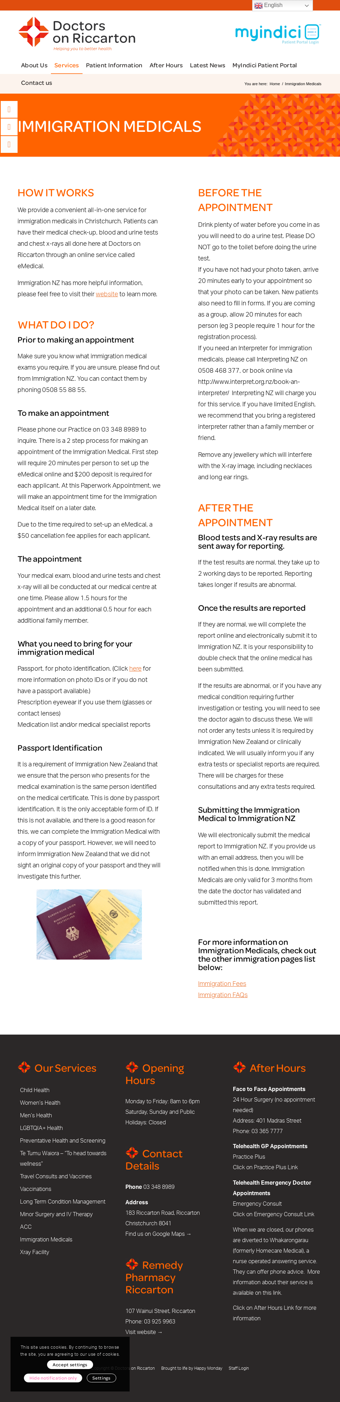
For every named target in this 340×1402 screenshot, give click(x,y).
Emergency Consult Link (284, 1214)
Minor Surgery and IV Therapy (56, 1214)
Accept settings (70, 1364)
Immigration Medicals (46, 1239)
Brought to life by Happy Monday (191, 1368)
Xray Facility (34, 1252)
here (135, 669)
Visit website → (144, 1332)
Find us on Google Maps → (158, 1234)
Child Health (35, 1090)
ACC (26, 1227)
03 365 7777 (267, 1131)
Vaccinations (35, 1189)
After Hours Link (274, 1308)
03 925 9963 (159, 1322)
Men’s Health (36, 1115)
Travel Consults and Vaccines (56, 1176)
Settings (101, 1378)
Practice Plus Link (276, 1167)
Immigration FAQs (223, 995)
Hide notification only (53, 1378)
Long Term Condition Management (62, 1202)
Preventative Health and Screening (62, 1141)
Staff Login (239, 1368)
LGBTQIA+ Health (41, 1128)
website (107, 294)
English (268, 5)
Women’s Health (40, 1103)
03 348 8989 (159, 1187)
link (277, 1293)
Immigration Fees (222, 984)
